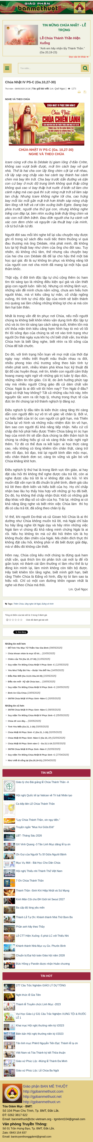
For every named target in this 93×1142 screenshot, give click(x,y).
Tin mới (46, 772)
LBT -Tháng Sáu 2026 (29, 835)
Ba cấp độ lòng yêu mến (30, 907)
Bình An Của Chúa (17, 693)
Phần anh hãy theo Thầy (30, 926)
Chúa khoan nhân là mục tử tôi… (24, 653)
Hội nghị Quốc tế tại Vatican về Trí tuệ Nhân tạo (44, 795)
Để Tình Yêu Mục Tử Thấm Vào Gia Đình (28, 648)
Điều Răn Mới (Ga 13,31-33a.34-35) (25, 676)
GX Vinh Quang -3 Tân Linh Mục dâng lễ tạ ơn (43, 844)
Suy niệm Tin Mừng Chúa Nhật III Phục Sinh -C (31, 755)
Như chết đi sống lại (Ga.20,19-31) (25, 760)
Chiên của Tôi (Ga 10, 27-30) (22, 659)
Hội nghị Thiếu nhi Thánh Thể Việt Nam (39, 871)
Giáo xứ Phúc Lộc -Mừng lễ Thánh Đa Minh (41, 1061)
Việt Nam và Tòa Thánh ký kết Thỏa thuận (41, 1052)
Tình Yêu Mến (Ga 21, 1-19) (21, 726)
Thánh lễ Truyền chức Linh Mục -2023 (38, 1004)
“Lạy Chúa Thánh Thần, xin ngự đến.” (38, 819)
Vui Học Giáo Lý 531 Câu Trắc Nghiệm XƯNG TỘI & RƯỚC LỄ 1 (51, 1016)
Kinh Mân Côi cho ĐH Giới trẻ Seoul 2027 (40, 899)
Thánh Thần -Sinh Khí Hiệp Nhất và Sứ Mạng (42, 890)
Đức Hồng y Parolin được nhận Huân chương (43, 963)
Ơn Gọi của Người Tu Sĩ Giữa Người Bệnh (41, 854)
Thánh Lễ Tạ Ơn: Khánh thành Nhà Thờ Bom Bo (44, 917)
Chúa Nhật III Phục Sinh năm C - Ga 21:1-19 (30, 743)
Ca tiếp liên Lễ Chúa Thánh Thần (35, 803)
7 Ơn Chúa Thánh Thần (30, 880)
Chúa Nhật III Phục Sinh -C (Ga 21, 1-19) (28, 732)
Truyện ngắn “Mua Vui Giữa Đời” (35, 827)
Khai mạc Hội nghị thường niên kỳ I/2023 (40, 1025)
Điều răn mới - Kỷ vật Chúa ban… (25, 681)
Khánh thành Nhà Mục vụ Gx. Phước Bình (41, 945)
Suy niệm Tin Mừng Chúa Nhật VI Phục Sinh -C (31, 687)
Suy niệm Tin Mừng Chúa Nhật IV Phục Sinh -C (31, 715)
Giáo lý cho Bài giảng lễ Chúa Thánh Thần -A (42, 782)
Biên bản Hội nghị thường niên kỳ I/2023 (40, 1033)
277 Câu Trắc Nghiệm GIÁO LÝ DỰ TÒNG (41, 985)
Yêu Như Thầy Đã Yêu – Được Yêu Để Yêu (29, 670)
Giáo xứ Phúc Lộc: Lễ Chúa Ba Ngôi (37, 1070)
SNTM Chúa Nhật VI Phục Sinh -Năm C (27, 698)
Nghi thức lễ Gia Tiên (28, 994)
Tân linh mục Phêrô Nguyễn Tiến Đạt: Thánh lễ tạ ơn (47, 1043)
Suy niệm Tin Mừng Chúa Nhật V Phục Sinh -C (31, 664)
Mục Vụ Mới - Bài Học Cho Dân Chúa (38, 862)
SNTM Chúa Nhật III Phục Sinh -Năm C (27, 749)
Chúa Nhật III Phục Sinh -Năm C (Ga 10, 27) (30, 738)
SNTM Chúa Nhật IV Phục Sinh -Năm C (27, 710)
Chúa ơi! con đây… (17, 721)
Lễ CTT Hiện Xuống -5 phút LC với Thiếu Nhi (42, 935)
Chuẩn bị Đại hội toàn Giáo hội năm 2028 (40, 955)
